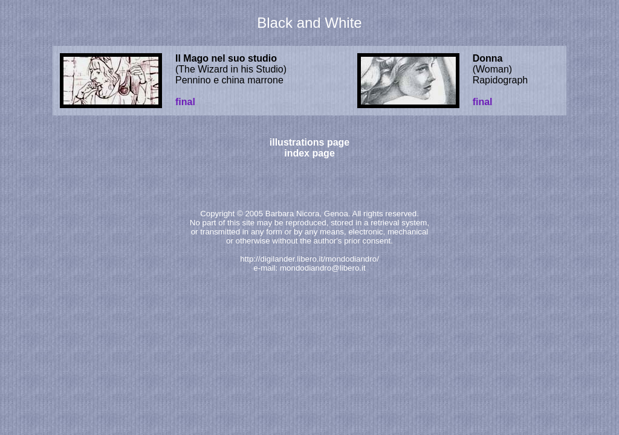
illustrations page (309, 142)
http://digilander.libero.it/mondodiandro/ (309, 258)
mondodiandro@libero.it (323, 267)
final (185, 102)
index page (309, 153)
